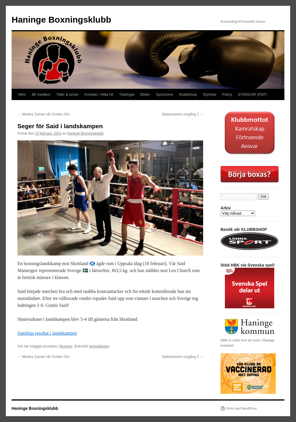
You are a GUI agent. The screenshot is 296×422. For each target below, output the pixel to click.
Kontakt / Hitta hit (98, 94)
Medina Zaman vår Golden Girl (43, 114)
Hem (22, 94)
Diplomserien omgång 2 (182, 114)
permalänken (99, 346)
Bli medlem (41, 94)
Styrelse (209, 94)
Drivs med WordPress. (241, 408)
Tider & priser (67, 94)
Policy (227, 94)
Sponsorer (164, 94)
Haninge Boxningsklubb (61, 19)
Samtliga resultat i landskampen (47, 333)
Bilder (145, 94)
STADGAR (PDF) (252, 94)
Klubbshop (188, 94)
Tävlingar (126, 94)
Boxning (66, 346)
